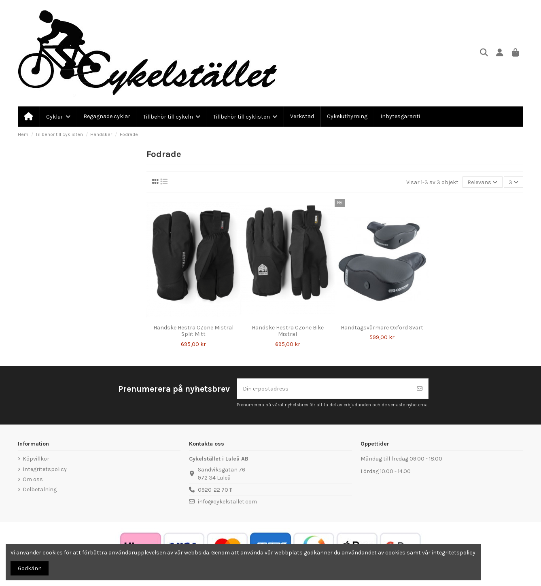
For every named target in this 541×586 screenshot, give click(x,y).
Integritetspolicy (45, 469)
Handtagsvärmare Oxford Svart (382, 327)
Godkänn (30, 568)
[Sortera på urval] (482, 182)
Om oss (33, 479)
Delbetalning (40, 489)
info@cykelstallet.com (227, 501)
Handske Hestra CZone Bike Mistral (288, 331)
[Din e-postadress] (324, 389)
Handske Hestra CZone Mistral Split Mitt (193, 331)
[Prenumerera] (419, 389)
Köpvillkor (36, 458)
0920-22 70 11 (215, 489)
